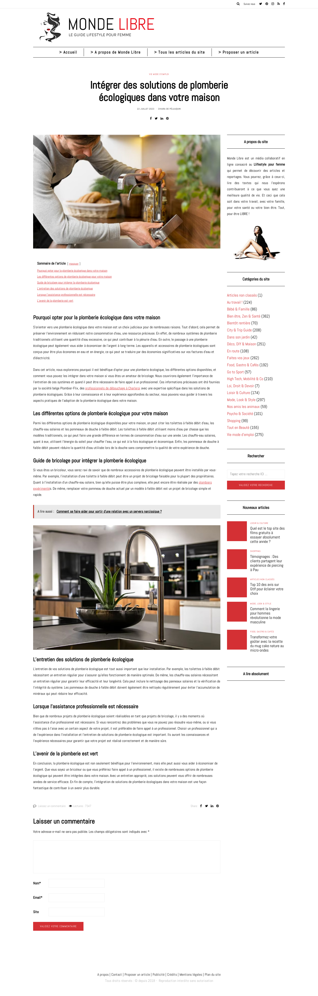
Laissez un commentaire (52, 806)
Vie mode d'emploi (159, 74)
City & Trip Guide (239, 330)
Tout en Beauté (238, 427)
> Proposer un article (238, 52)
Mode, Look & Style (241, 399)
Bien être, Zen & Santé (243, 316)
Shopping (233, 420)
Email (37, 897)
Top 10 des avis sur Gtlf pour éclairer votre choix (266, 589)
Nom (37, 883)
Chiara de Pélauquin (169, 108)
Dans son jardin (238, 337)
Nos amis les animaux (243, 406)
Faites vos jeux (238, 357)
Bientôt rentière (238, 322)
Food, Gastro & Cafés (243, 364)
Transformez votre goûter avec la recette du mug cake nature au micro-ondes (267, 643)
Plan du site (212, 974)
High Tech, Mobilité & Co (245, 378)
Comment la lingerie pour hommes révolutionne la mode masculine (265, 615)
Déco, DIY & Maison (241, 343)
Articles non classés (242, 295)
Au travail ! (234, 302)
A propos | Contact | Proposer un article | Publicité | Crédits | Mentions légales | (150, 974)
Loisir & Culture (238, 392)
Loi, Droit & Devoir (240, 385)
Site (36, 912)
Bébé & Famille (238, 309)
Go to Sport (235, 371)
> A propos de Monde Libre (116, 52)
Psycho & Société (240, 413)
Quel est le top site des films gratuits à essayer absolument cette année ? (267, 535)
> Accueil (68, 52)
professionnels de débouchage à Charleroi (112, 388)
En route (233, 350)
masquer (74, 263)
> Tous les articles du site (179, 52)
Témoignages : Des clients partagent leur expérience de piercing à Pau (266, 563)
